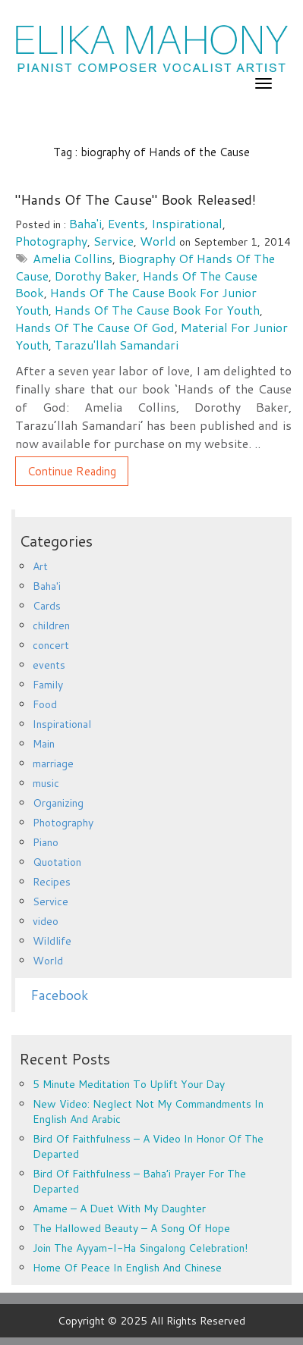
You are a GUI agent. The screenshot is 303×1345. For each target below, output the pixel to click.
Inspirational (187, 223)
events (126, 223)
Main (44, 743)
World (158, 240)
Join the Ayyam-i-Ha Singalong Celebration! (140, 1248)
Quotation (57, 862)
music (46, 783)
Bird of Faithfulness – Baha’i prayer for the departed (139, 1181)
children (51, 625)
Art (40, 566)
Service (113, 240)
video (45, 921)
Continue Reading (71, 471)
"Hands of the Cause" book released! (135, 199)
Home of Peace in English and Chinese (127, 1267)
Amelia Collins (72, 258)
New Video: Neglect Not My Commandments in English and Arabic (148, 1111)
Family (48, 684)
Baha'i (85, 223)
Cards (47, 605)
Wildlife (52, 940)
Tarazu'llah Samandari (116, 344)
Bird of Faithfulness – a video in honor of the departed (148, 1146)
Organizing (58, 802)
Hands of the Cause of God (95, 327)
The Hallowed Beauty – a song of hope (131, 1228)
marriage (53, 763)
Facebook (59, 995)
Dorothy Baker (96, 275)
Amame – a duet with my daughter (119, 1208)
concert (51, 645)
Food (45, 704)
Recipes (52, 881)
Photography (51, 240)
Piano (45, 842)
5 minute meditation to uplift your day (129, 1084)
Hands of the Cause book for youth (157, 309)
